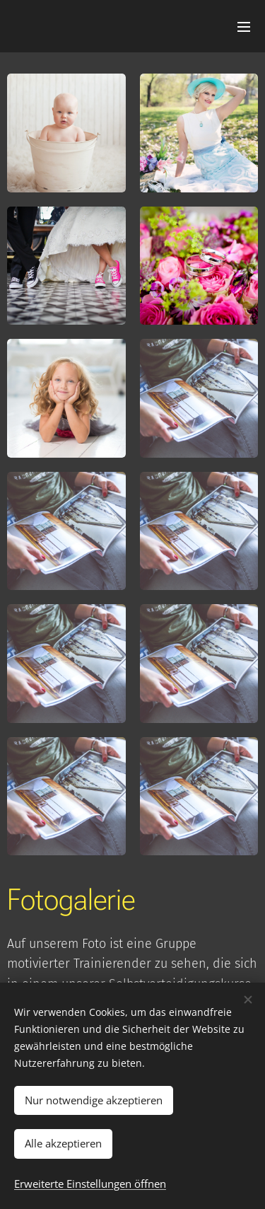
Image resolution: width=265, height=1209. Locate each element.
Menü (243, 27)
